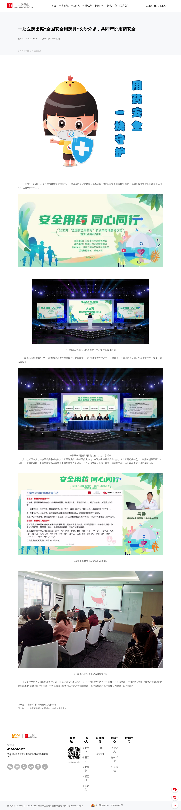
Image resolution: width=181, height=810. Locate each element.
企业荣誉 (85, 769)
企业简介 (85, 750)
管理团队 (85, 759)
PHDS (100, 748)
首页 (53, 5)
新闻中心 (100, 5)
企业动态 (37, 51)
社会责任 (114, 769)
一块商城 (64, 5)
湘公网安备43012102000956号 (106, 805)
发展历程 (85, 778)
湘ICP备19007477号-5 (73, 805)
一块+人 (75, 5)
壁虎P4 (100, 754)
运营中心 (112, 5)
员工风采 (85, 788)
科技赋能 (87, 5)
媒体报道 (114, 759)
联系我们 (124, 5)
